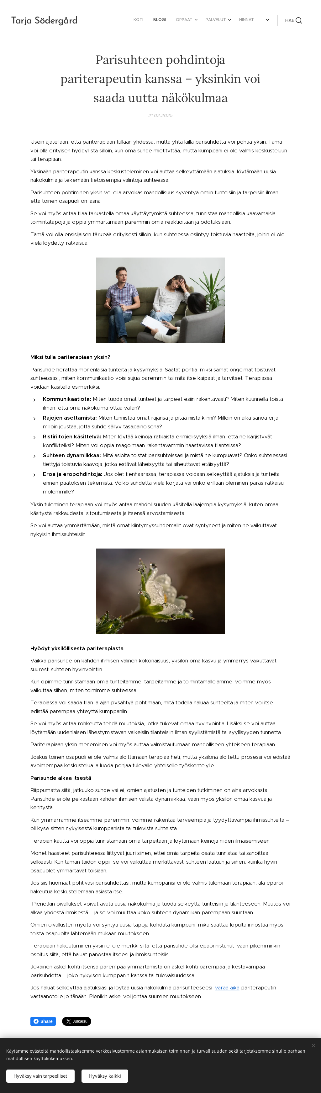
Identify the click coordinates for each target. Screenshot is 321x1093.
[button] (293, 20)
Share (43, 1021)
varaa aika (227, 987)
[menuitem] (189, 20)
